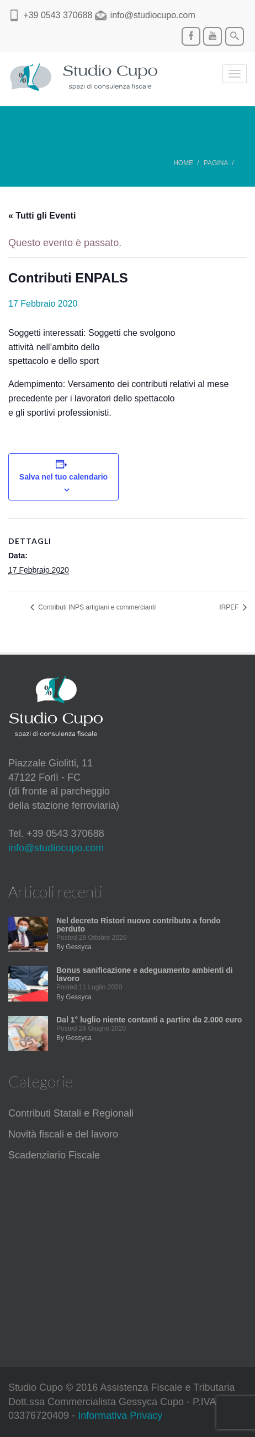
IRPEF (230, 607)
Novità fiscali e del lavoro (63, 1134)
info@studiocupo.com (56, 847)
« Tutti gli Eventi (42, 215)
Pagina (216, 163)
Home (183, 163)
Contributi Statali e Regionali (71, 1113)
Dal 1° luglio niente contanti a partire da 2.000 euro (149, 1019)
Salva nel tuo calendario (63, 476)
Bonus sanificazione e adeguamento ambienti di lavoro (144, 974)
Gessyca (79, 947)
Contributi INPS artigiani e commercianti (96, 607)
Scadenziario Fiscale (54, 1155)
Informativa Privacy (120, 1415)
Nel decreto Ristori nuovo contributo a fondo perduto (138, 924)
